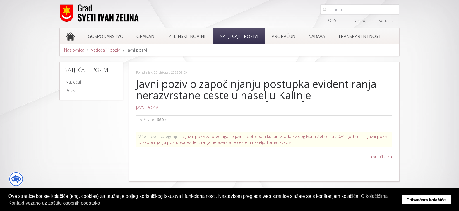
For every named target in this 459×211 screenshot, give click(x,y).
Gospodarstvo (106, 36)
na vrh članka (379, 156)
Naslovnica (74, 50)
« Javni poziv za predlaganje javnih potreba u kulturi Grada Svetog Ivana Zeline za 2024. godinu (270, 136)
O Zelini (335, 20)
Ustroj (360, 20)
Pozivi (71, 90)
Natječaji (74, 82)
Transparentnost (359, 36)
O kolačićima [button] (374, 196)
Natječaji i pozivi (239, 36)
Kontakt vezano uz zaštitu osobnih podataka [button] (54, 202)
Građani (146, 36)
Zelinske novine (188, 36)
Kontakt (385, 20)
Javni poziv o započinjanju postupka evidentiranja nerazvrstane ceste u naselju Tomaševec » (262, 139)
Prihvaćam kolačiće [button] (426, 200)
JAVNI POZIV (147, 107)
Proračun (283, 36)
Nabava (316, 36)
